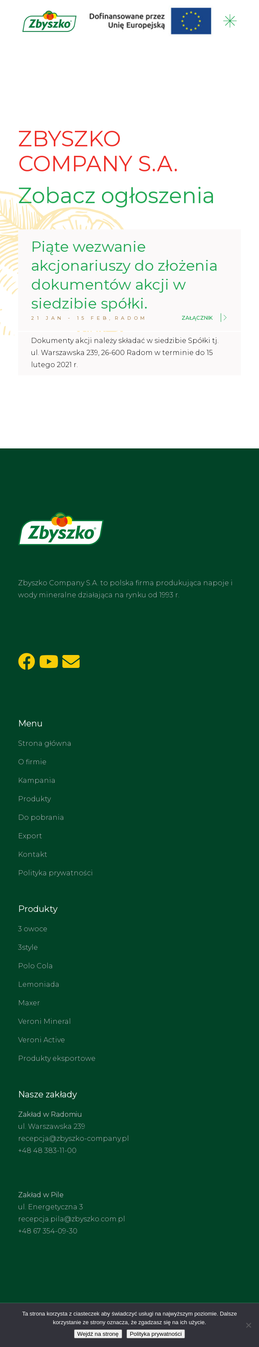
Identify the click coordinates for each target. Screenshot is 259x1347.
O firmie (32, 762)
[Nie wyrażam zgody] (248, 1325)
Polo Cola (35, 966)
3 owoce (32, 929)
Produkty (34, 799)
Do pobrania (41, 817)
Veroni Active (41, 1040)
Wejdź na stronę (98, 1334)
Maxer (29, 1003)
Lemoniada (38, 984)
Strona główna (44, 743)
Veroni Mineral (44, 1021)
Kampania (37, 780)
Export (30, 836)
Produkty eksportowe (57, 1058)
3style (28, 947)
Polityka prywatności (55, 873)
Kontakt (32, 854)
